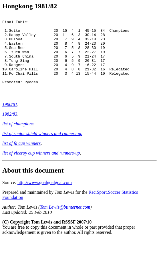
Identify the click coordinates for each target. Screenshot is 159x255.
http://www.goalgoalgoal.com (44, 197)
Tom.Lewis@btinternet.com (65, 222)
